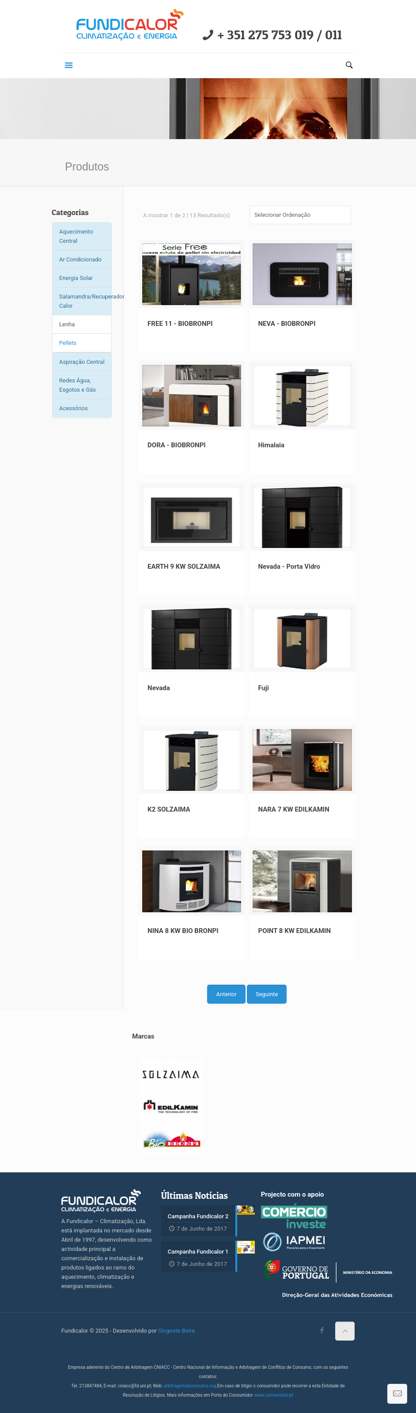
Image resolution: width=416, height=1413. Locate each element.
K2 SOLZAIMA (168, 809)
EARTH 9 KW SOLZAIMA (183, 566)
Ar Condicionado (80, 259)
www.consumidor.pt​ (273, 1395)
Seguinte (267, 994)
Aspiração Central (82, 362)
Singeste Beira (176, 1330)
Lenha (67, 324)
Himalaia (271, 445)
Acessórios (73, 408)
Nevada (158, 688)
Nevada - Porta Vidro (289, 566)
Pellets (67, 343)
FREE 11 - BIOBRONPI (180, 324)
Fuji (263, 688)
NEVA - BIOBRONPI (286, 324)
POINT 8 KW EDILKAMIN (294, 931)
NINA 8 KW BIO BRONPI (182, 931)
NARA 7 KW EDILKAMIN (293, 809)
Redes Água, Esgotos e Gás (77, 385)
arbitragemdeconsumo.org (190, 1385)
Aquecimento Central (76, 236)
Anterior (226, 994)
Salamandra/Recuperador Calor (85, 301)
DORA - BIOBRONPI (176, 445)
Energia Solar (76, 278)
